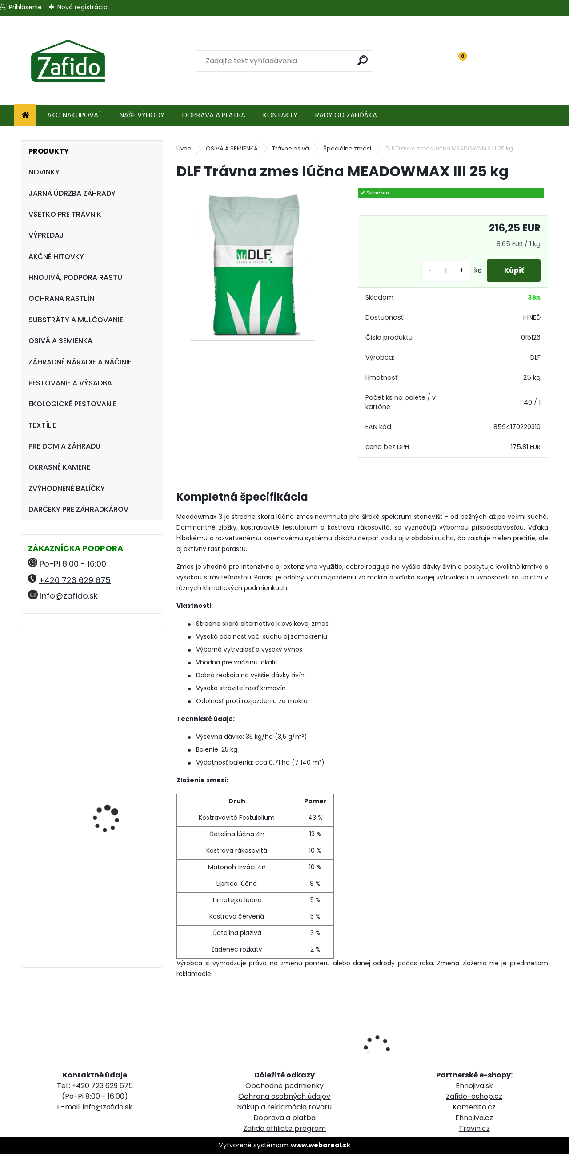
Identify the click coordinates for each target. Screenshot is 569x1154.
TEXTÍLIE (42, 425)
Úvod (184, 148)
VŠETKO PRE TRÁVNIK (64, 214)
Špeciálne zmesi (347, 148)
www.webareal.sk (320, 1145)
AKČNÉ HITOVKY (56, 256)
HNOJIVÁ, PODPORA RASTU (75, 277)
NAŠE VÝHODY (142, 115)
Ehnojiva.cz (474, 1118)
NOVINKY (44, 172)
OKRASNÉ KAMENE (59, 467)
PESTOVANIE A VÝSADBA (70, 383)
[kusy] (444, 271)
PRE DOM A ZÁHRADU (64, 446)
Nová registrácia (82, 7)
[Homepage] (25, 115)
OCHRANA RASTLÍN (61, 298)
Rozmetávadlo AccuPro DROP (116, 778)
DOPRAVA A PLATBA (213, 115)
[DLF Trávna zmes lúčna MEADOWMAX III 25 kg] (252, 264)
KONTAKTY (280, 115)
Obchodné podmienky (284, 1086)
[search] (363, 60)
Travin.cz (474, 1128)
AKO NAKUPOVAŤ (74, 115)
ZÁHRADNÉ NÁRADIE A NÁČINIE (80, 362)
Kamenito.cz (474, 1107)
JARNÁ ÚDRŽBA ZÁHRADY (72, 193)
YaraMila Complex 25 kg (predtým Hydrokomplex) (117, 869)
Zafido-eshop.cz (474, 1096)
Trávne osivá (290, 148)
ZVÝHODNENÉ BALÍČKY (66, 488)
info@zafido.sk (69, 595)
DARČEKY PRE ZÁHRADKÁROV (78, 509)
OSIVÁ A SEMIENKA (60, 341)
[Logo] (68, 61)
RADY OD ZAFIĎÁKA (346, 115)
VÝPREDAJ (46, 235)
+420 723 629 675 (75, 580)
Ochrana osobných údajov (284, 1096)
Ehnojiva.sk (474, 1086)
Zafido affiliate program (284, 1128)
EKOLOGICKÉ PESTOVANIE (72, 404)
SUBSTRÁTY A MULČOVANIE (75, 320)
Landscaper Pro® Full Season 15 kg (112, 674)
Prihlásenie (25, 7)
